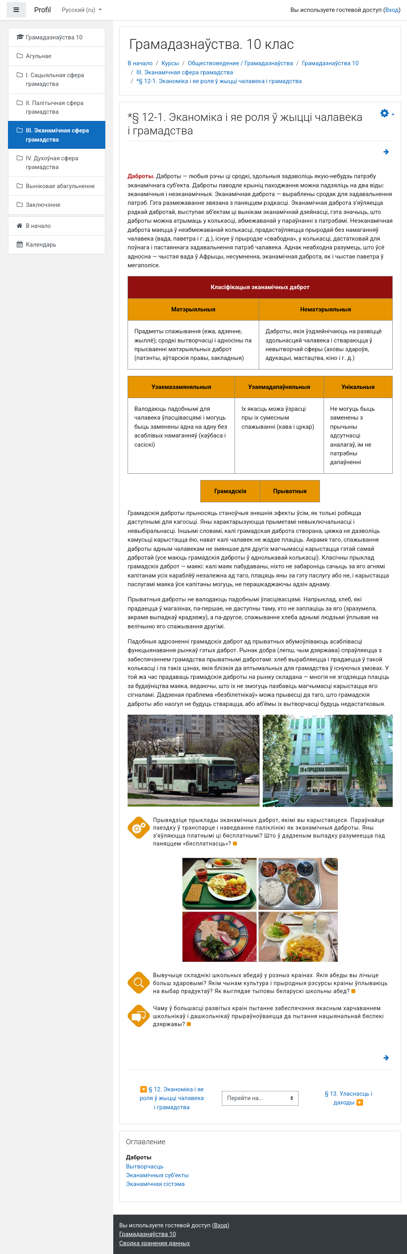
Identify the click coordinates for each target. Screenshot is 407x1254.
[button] (387, 113)
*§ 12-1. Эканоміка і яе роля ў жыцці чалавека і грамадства (219, 81)
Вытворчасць (144, 1166)
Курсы (170, 63)
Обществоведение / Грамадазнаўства (240, 63)
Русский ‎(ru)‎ (79, 10)
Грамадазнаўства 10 (330, 63)
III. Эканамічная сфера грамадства (184, 72)
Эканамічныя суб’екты (157, 1175)
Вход (392, 10)
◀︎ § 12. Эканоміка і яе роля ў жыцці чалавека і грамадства (172, 1098)
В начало (140, 63)
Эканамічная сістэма (155, 1184)
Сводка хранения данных (154, 1243)
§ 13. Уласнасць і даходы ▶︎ (349, 1098)
